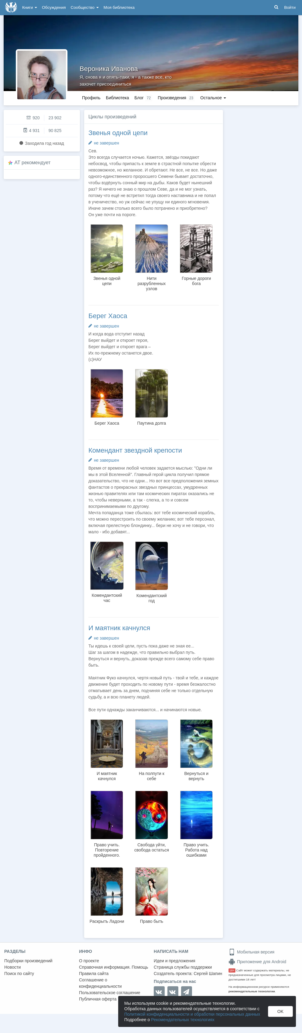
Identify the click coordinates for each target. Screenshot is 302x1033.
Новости (12, 967)
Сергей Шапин (208, 973)
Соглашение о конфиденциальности (100, 983)
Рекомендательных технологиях (182, 1019)
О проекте (89, 960)
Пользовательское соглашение (109, 992)
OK (280, 1011)
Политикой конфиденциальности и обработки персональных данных (192, 1014)
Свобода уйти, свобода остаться (151, 847)
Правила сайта (93, 973)
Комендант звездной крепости (135, 450)
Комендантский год (151, 598)
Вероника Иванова (109, 69)
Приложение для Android (257, 961)
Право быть (151, 921)
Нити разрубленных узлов (152, 283)
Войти (290, 7)
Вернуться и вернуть (196, 776)
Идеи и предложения (174, 960)
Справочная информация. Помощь (113, 967)
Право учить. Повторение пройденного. (107, 850)
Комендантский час (107, 598)
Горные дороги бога (196, 281)
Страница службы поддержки (183, 967)
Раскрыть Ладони (107, 921)
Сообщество (85, 7)
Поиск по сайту (19, 973)
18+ (232, 970)
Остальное (213, 97)
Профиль (91, 97)
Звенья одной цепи (118, 133)
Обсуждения (54, 7)
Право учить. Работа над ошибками (196, 850)
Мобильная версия (251, 952)
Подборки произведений (28, 960)
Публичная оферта (98, 999)
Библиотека (117, 97)
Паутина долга (151, 423)
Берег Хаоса (107, 316)
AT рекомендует (33, 162)
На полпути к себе (151, 776)
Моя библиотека (119, 7)
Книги (29, 7)
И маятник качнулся (119, 628)
